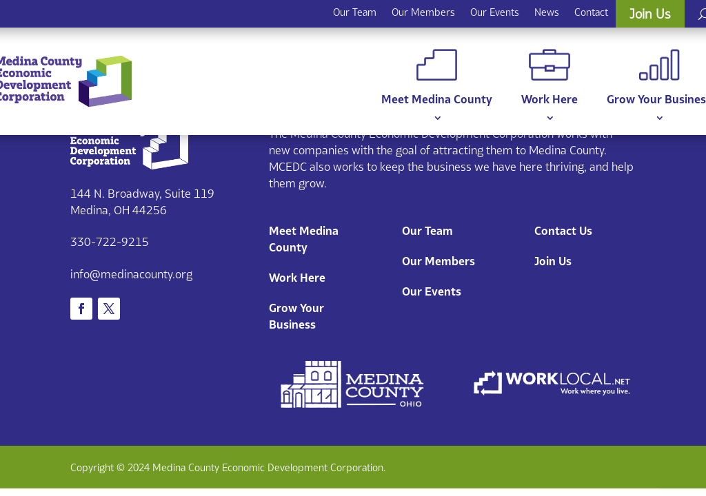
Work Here (549, 77)
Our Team (354, 12)
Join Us (650, 14)
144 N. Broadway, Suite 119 (142, 193)
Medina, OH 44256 (118, 210)
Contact (591, 12)
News (546, 12)
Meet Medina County (436, 77)
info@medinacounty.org (131, 274)
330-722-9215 (109, 242)
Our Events (494, 12)
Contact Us (563, 231)
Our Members (423, 12)
